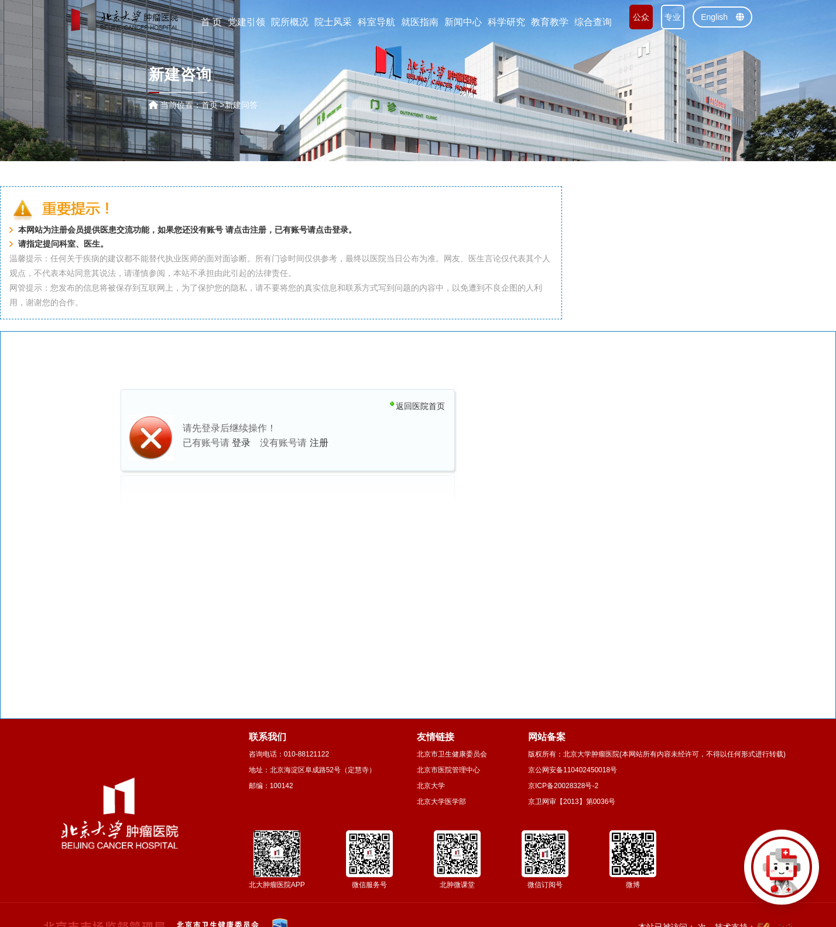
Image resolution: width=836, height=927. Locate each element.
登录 (340, 230)
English (722, 17)
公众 (641, 17)
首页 (209, 105)
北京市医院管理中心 (448, 770)
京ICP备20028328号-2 (563, 786)
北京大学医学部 (441, 802)
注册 (258, 230)
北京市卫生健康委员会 (452, 754)
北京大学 (431, 786)
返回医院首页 (420, 406)
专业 (672, 17)
